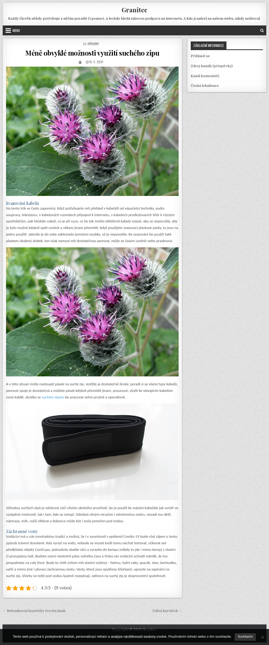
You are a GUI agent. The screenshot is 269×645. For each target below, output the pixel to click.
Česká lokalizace (205, 86)
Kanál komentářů (205, 76)
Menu (16, 30)
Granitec (134, 10)
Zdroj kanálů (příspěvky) (212, 66)
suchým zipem (53, 397)
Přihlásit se (200, 56)
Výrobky (93, 43)
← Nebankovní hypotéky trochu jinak (34, 611)
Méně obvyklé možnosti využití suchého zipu (92, 52)
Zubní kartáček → (167, 611)
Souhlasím (245, 636)
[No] (262, 637)
